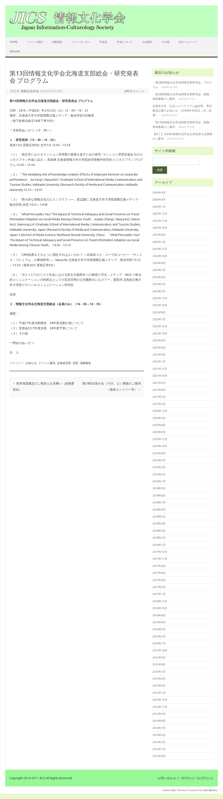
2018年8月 (159, 495)
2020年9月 (159, 418)
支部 (75, 362)
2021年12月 (159, 368)
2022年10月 (159, 333)
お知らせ (31, 362)
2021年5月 (159, 396)
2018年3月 (159, 530)
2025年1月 (159, 241)
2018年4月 (159, 523)
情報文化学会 (30, 91)
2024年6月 (159, 277)
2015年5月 (159, 685)
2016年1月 (159, 643)
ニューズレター (81, 41)
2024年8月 (159, 262)
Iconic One (169, 790)
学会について (124, 41)
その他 (165, 41)
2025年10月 (159, 227)
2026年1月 (159, 206)
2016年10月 (159, 608)
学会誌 (103, 41)
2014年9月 (159, 713)
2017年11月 (159, 558)
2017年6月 (159, 580)
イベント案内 (35, 41)
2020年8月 (159, 424)
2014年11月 (159, 706)
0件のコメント (135, 91)
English (15, 51)
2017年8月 (159, 572)
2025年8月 (159, 234)
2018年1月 (159, 544)
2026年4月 (159, 192)
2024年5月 (159, 284)
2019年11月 (159, 439)
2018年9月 (159, 488)
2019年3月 (159, 467)
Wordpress (210, 790)
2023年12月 (159, 298)
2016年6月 (159, 622)
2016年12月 (159, 601)
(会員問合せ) (204, 778)
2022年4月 (159, 354)
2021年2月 (159, 403)
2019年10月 (159, 446)
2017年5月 (159, 586)
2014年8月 (159, 720)
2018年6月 (159, 509)
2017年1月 (159, 593)
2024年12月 (159, 248)
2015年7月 (159, 671)
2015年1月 (159, 692)
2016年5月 (159, 629)
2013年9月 (159, 755)
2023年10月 (159, 305)
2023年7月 (159, 319)
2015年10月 (159, 650)
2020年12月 (159, 410)
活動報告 (57, 41)
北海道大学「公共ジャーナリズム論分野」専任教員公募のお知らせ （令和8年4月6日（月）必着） (182, 110)
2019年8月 (159, 453)
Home (14, 41)
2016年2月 (159, 636)
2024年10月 (159, 255)
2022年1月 (159, 361)
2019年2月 (159, 474)
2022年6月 (159, 347)
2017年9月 (159, 565)
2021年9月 (159, 382)
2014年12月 (159, 699)
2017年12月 (159, 551)
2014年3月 (159, 742)
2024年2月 (159, 291)
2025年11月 (159, 220)
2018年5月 (159, 516)
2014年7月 (159, 727)
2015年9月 (159, 657)
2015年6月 (159, 678)
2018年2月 (159, 537)
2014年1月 (159, 749)
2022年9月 (159, 340)
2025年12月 (159, 213)
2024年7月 (159, 269)
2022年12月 (159, 326)
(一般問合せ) (186, 778)
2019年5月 (159, 460)
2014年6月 (159, 734)
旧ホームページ (188, 41)
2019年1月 (159, 481)
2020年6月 (159, 431)
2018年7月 (159, 502)
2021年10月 (159, 375)
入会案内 (147, 41)
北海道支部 (64, 362)
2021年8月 (159, 389)
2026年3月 (159, 199)
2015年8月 (159, 664)
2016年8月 (159, 615)
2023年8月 (159, 312)
